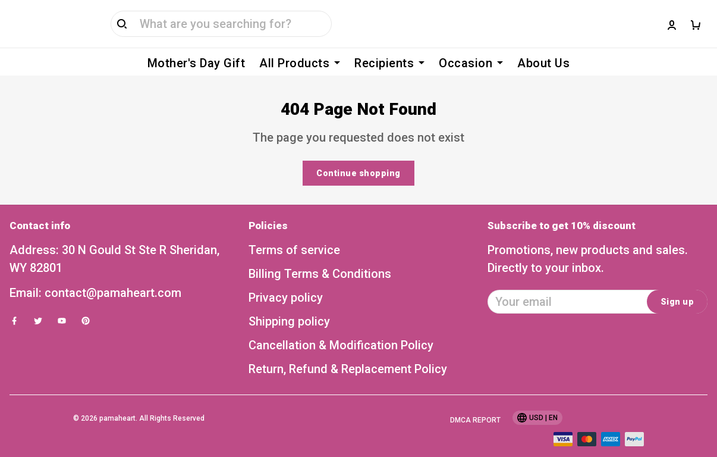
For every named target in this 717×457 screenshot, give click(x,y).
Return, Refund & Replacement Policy (348, 351)
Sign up (677, 284)
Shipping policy (289, 303)
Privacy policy (286, 280)
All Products (299, 63)
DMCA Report (475, 402)
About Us (543, 63)
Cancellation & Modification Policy (341, 327)
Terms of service (294, 232)
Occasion (471, 63)
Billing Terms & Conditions (320, 256)
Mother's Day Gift (196, 63)
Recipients (389, 63)
